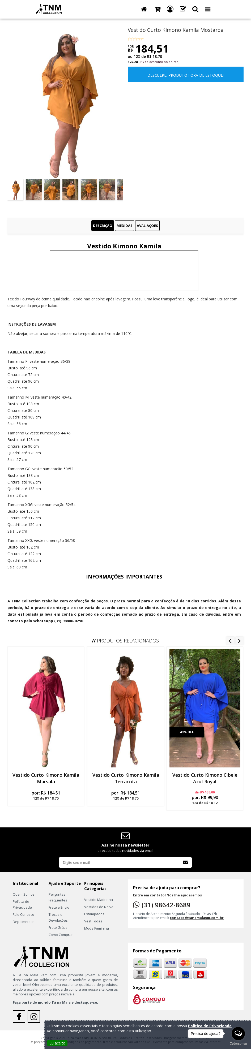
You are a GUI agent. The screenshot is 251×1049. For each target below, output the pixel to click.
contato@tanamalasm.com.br (197, 917)
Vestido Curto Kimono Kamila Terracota (125, 778)
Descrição (102, 225)
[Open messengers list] (238, 1033)
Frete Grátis (58, 927)
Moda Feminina (96, 928)
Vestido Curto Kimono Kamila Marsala (46, 778)
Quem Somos (24, 894)
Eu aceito (57, 1043)
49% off (186, 732)
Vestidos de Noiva (98, 906)
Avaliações (147, 225)
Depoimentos (24, 921)
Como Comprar (61, 934)
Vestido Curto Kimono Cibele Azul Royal (204, 778)
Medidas (125, 225)
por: (45, 795)
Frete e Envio (59, 907)
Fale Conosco (23, 914)
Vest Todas (93, 921)
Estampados (94, 914)
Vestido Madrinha (98, 899)
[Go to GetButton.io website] (238, 1043)
